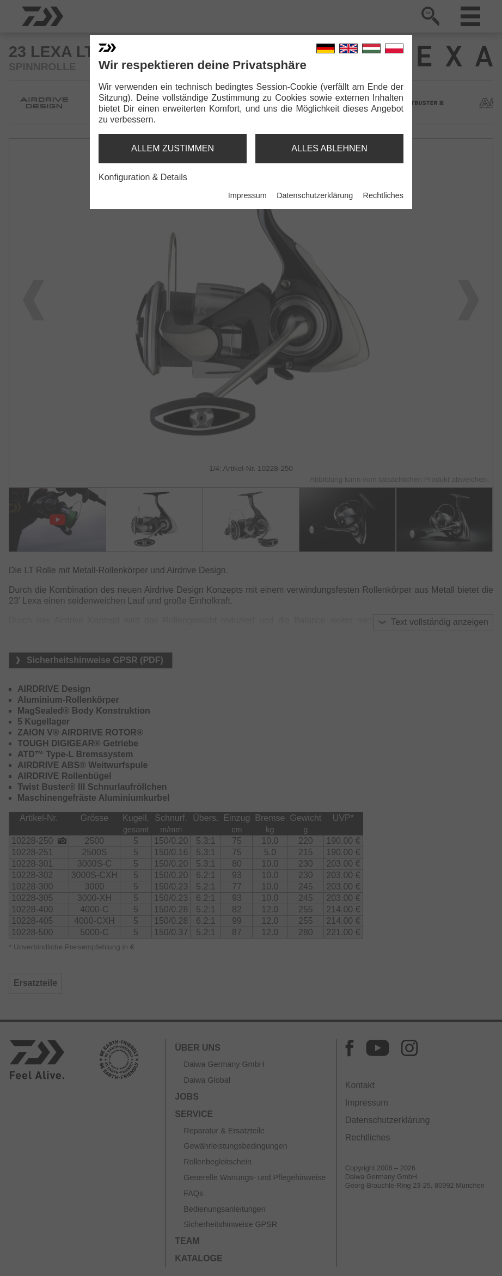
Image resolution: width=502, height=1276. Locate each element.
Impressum (247, 195)
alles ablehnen (329, 148)
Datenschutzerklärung (315, 195)
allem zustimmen (172, 148)
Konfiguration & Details (143, 177)
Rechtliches (383, 195)
